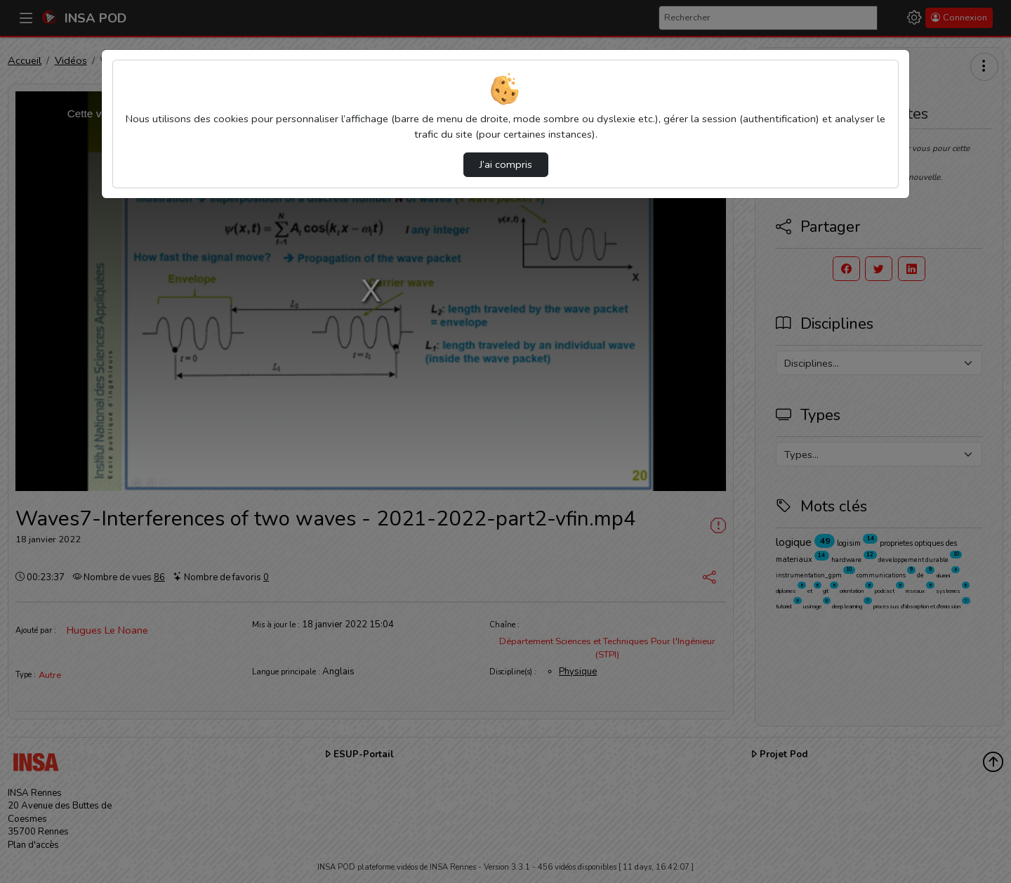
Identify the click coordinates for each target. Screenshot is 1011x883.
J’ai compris (506, 164)
